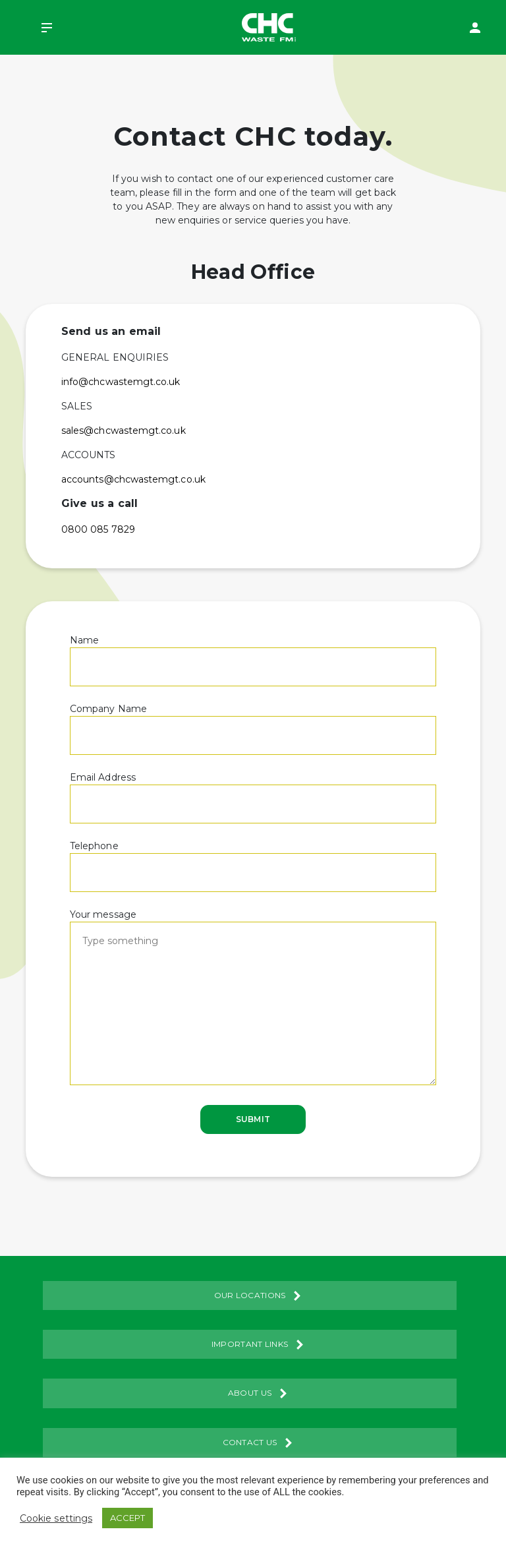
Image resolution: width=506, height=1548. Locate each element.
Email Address (253, 790)
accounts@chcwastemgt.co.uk (133, 479)
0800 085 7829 (98, 529)
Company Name (253, 722)
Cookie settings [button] (56, 1518)
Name (253, 653)
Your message (253, 998)
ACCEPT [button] (127, 1517)
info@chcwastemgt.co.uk (121, 382)
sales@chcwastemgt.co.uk (123, 430)
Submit (253, 1119)
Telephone (253, 859)
